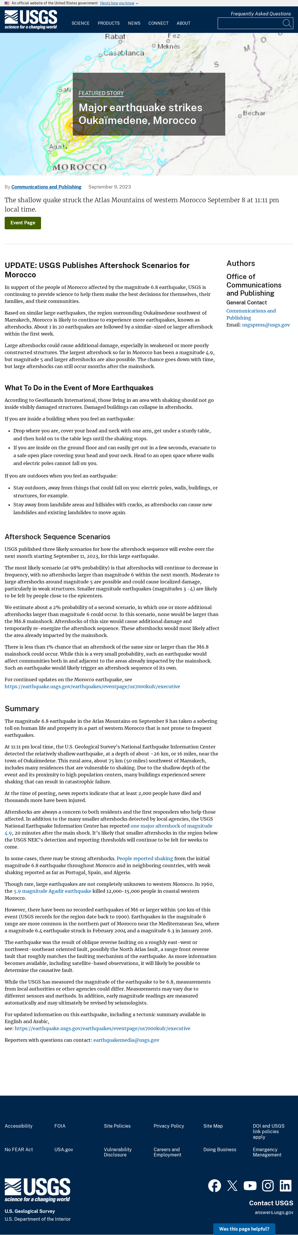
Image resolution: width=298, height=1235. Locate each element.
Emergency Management (267, 1152)
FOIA (59, 1126)
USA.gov (63, 1149)
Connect (158, 23)
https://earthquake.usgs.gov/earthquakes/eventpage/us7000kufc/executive (92, 686)
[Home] (31, 28)
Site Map (213, 1126)
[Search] (287, 23)
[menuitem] (81, 20)
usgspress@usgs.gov (266, 325)
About (183, 23)
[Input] (255, 23)
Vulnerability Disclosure (118, 1152)
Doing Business (219, 1149)
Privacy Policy (169, 1126)
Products (109, 23)
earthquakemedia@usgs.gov (126, 1040)
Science (81, 23)
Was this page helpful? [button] (244, 1229)
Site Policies (117, 1126)
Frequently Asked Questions (261, 14)
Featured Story (101, 93)
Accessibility (19, 1126)
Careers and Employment (167, 1152)
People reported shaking (145, 858)
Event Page (22, 223)
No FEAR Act (19, 1149)
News (134, 23)
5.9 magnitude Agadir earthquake (53, 891)
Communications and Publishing (46, 187)
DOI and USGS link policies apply (269, 1132)
